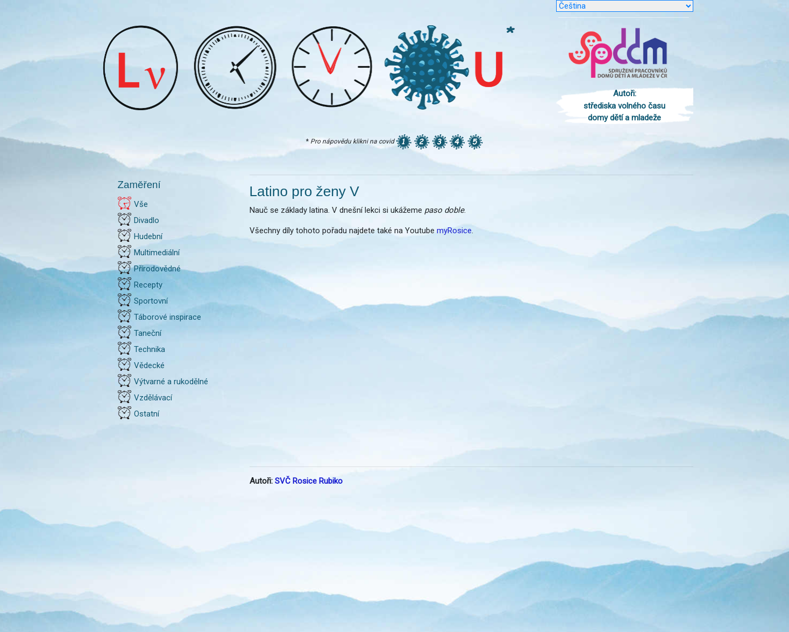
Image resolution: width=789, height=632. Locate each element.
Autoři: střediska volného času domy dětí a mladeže (624, 106)
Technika (149, 349)
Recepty (148, 285)
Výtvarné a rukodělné (171, 381)
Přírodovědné (157, 269)
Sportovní (151, 301)
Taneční (147, 333)
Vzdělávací (153, 398)
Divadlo (146, 220)
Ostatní (146, 414)
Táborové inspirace (167, 317)
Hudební (148, 236)
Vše (141, 204)
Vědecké (149, 365)
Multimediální (157, 252)
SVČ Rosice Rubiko (309, 481)
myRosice (454, 230)
